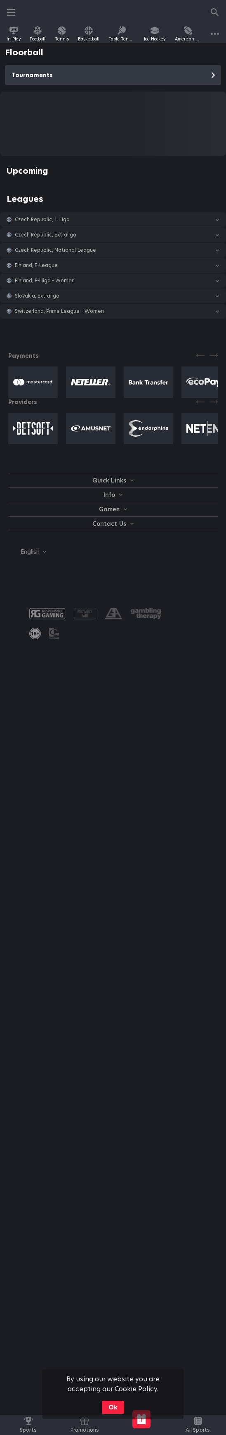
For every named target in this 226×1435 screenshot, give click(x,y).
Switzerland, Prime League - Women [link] (59, 311)
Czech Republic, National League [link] (55, 250)
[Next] (214, 356)
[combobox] (27, 552)
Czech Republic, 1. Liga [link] (42, 219)
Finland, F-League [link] (36, 265)
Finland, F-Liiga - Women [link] (45, 280)
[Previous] (200, 356)
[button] (113, 219)
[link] (14, 34)
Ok (113, 1407)
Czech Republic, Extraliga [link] (46, 235)
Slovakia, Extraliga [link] (37, 296)
